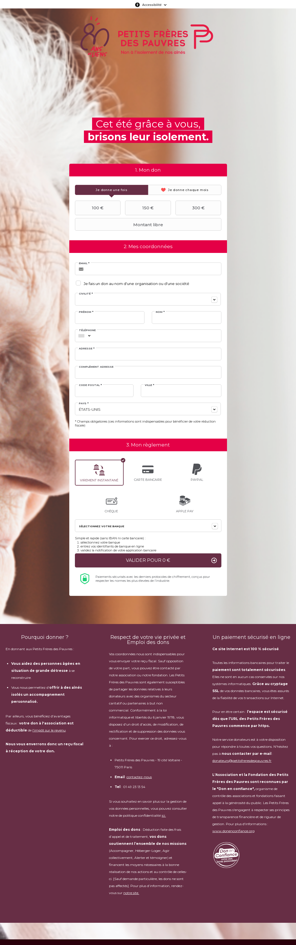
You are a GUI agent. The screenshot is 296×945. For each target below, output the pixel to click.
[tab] (111, 190)
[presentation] (111, 190)
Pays (84, 403)
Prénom (86, 311)
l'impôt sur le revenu (49, 730)
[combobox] (148, 299)
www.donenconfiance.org (233, 831)
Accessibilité (152, 4)
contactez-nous (139, 777)
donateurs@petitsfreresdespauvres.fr (241, 761)
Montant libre (120, 224)
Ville (149, 385)
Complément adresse (96, 366)
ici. (164, 816)
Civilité (86, 293)
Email (84, 263)
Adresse (87, 348)
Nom (159, 311)
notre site (130, 893)
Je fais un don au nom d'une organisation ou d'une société (137, 283)
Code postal (90, 385)
